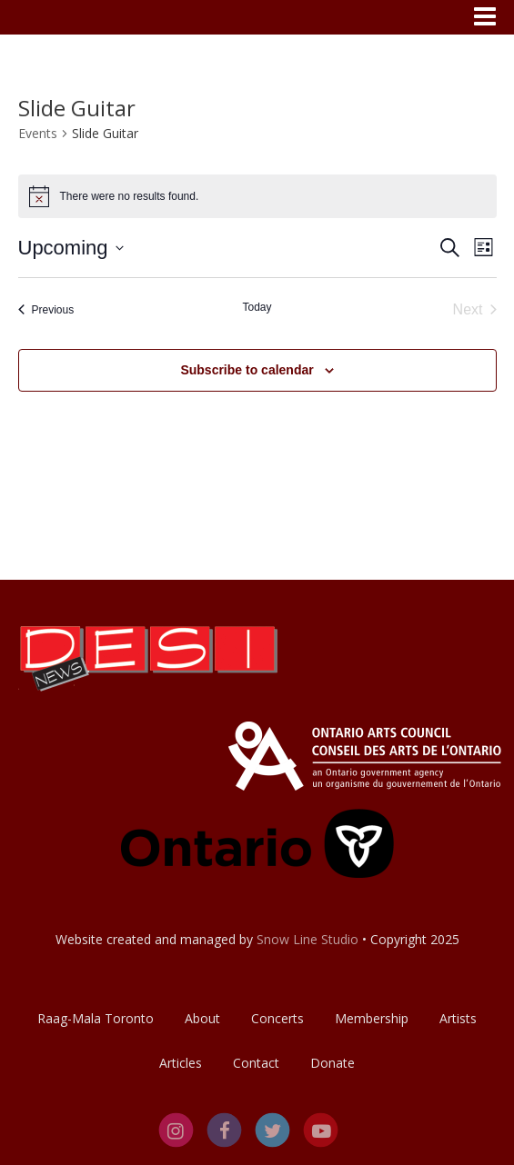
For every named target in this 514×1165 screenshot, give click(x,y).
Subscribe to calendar (246, 370)
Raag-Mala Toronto (95, 1018)
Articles (180, 1062)
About (202, 1018)
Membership (371, 1018)
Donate (332, 1062)
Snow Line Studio (307, 939)
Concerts (277, 1018)
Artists (458, 1018)
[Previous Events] (46, 310)
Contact (256, 1062)
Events (37, 133)
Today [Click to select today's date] (256, 307)
